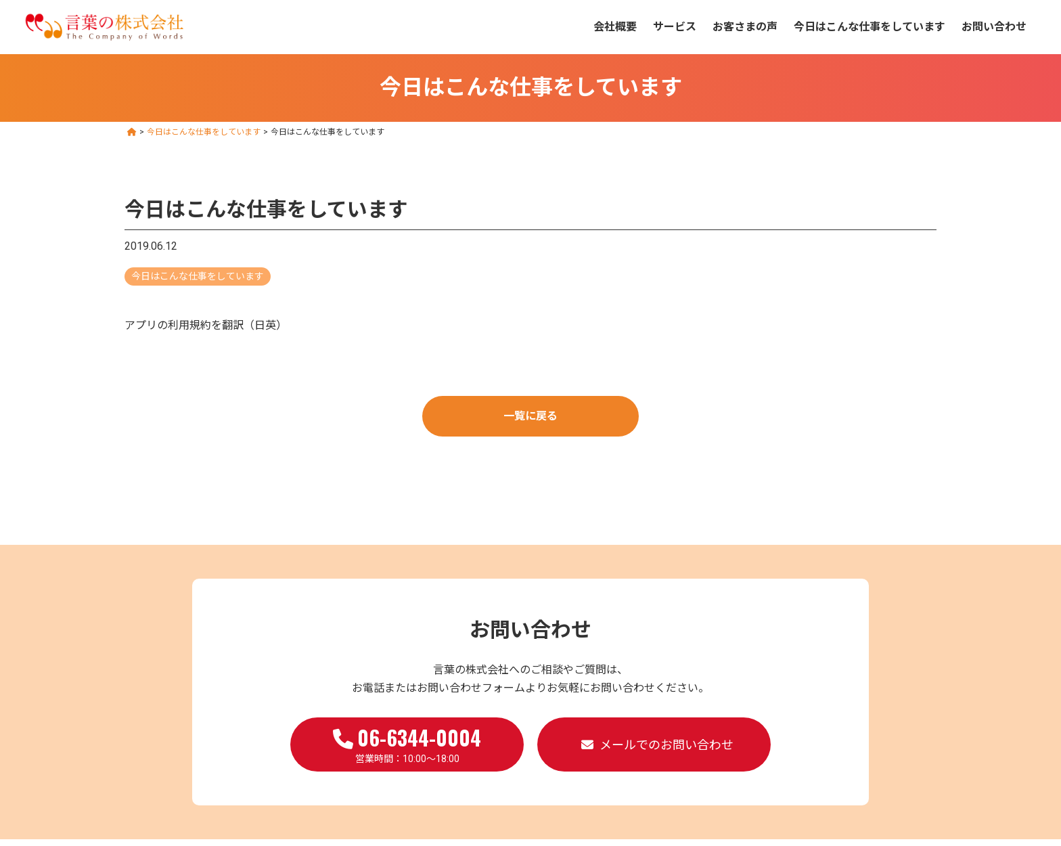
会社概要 (615, 26)
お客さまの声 (745, 26)
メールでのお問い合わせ (666, 745)
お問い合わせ (994, 26)
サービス (674, 26)
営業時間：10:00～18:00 (407, 743)
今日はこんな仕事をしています (869, 26)
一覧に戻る (530, 415)
